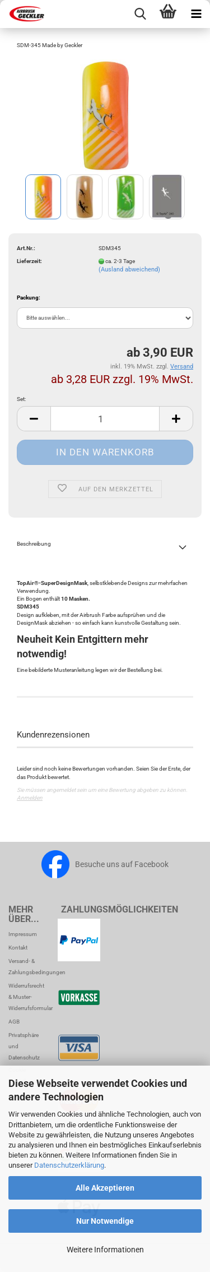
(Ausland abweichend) (129, 269)
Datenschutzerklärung (69, 1165)
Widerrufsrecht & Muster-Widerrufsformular (26, 997)
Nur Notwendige (105, 1220)
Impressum (22, 934)
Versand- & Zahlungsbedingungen (26, 966)
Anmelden (30, 798)
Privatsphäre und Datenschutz (24, 1046)
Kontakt (17, 947)
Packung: (28, 297)
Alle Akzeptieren (105, 1187)
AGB (14, 1021)
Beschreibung (34, 544)
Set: (21, 399)
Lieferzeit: (29, 261)
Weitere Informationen (105, 1249)
